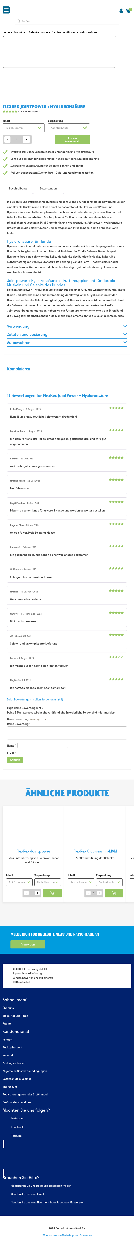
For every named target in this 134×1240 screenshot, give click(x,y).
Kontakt (7, 1039)
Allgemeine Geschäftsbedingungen (25, 1071)
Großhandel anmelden (17, 1102)
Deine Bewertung (18, 719)
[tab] (18, 188)
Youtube (12, 1136)
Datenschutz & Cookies (17, 1078)
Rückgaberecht (12, 1047)
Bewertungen (48, 188)
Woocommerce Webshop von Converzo (67, 1235)
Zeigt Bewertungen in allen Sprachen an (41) (35, 699)
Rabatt (7, 1023)
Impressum (10, 1086)
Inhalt (6, 120)
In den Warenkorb (72, 139)
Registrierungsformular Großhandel (25, 1094)
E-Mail (11, 752)
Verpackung (55, 120)
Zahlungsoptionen (14, 1063)
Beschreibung (18, 188)
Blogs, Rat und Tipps (15, 1015)
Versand (8, 1055)
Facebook (13, 1127)
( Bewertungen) (29, 111)
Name (11, 745)
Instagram (13, 1118)
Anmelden (28, 944)
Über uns (8, 1008)
